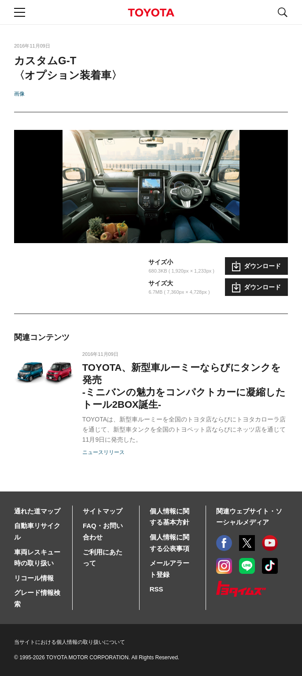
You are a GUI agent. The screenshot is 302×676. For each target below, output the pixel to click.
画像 (19, 94)
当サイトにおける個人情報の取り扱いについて (69, 642)
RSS (156, 589)
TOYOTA (151, 12)
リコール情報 (34, 578)
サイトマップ (102, 511)
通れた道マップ (37, 511)
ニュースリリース (103, 452)
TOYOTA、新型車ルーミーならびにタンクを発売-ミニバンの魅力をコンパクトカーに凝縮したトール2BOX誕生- (184, 386)
